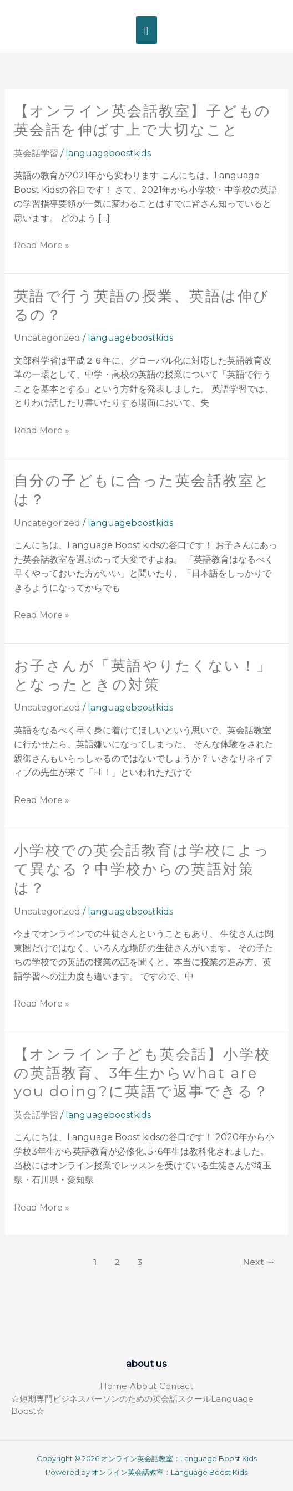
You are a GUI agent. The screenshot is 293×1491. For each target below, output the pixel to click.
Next (259, 1262)
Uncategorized (47, 338)
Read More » (41, 245)
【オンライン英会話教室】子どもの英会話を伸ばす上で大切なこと (142, 120)
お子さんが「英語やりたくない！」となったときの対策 (143, 675)
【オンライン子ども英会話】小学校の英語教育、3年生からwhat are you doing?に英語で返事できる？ (142, 1073)
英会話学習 (36, 153)
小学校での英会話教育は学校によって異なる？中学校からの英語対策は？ (142, 869)
